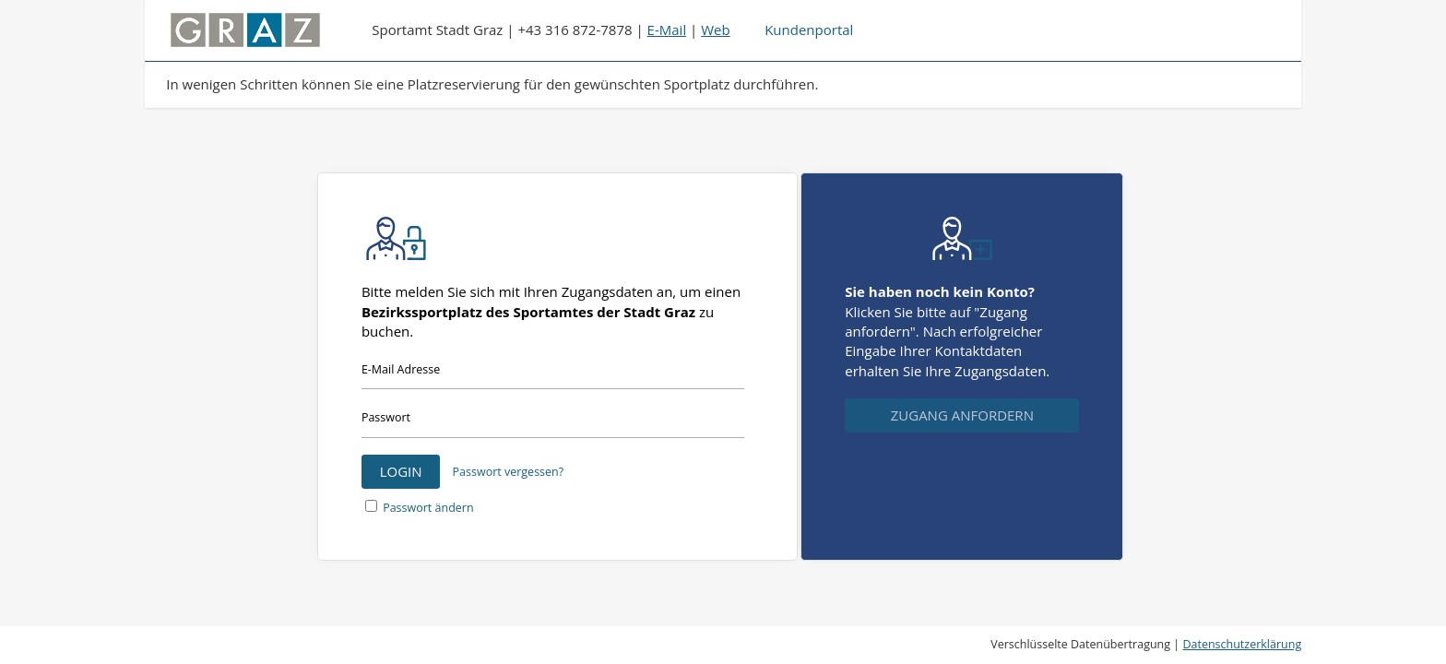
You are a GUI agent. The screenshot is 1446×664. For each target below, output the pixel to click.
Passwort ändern (428, 508)
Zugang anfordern (962, 415)
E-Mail (667, 29)
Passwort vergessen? (508, 472)
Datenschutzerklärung (1241, 644)
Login (401, 471)
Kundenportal (808, 29)
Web (715, 29)
